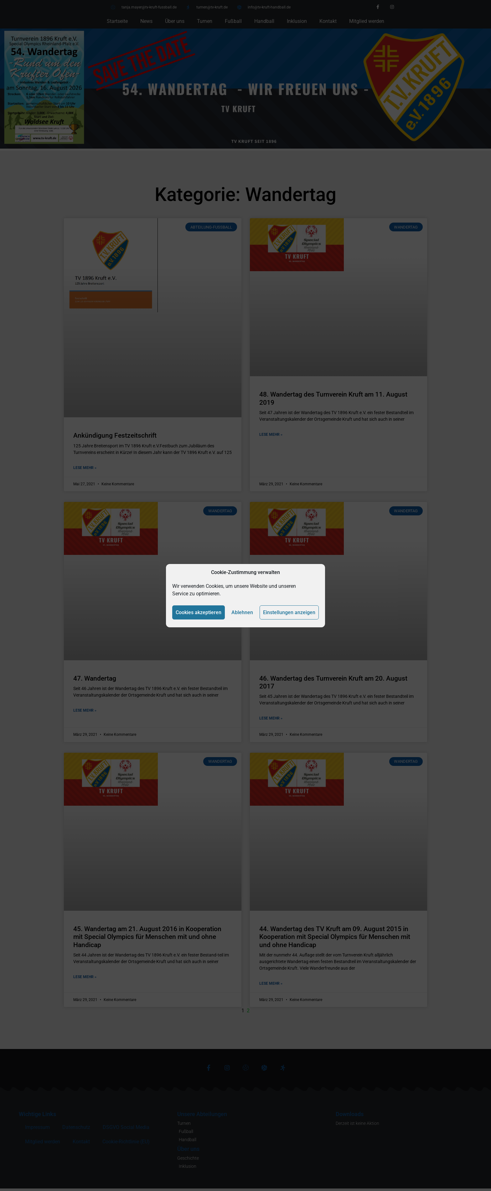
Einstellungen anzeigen (289, 612)
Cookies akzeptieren (198, 612)
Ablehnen (242, 612)
